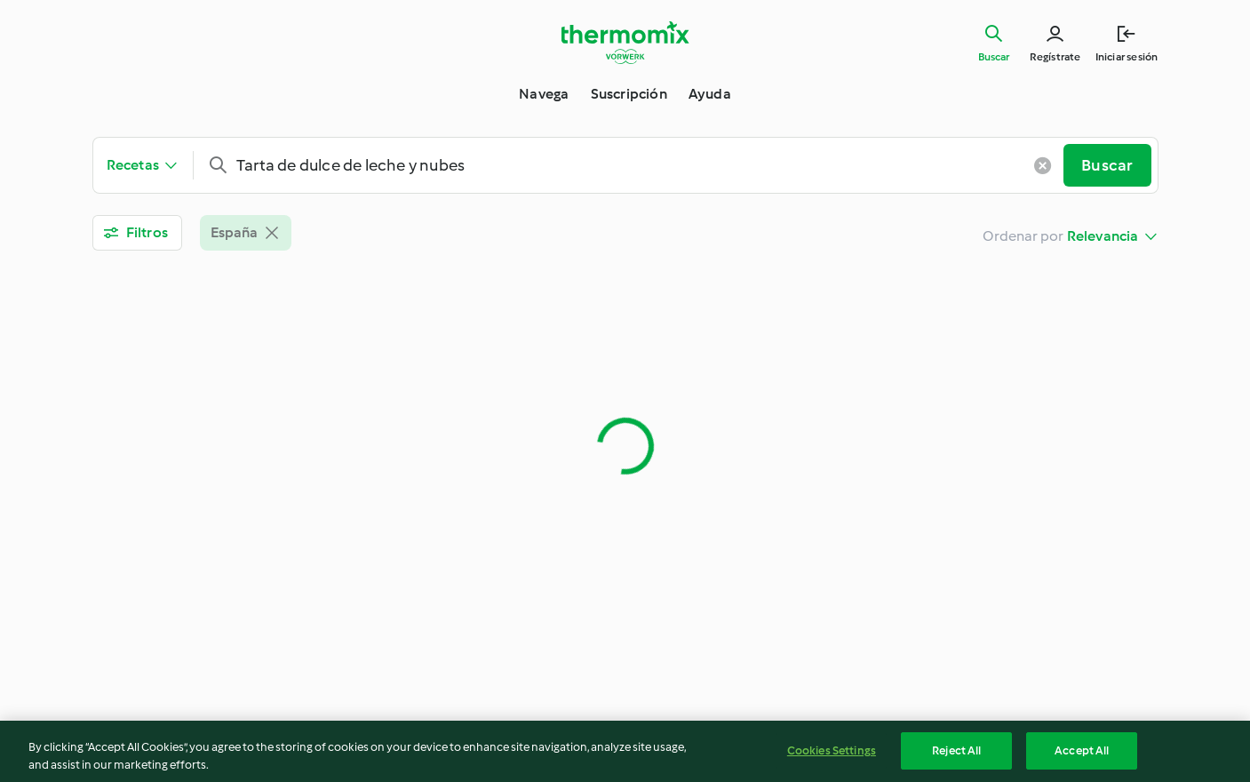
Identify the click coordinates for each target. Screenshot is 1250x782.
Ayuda (710, 93)
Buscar (993, 57)
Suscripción (629, 93)
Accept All (1082, 755)
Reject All (956, 755)
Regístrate (1055, 57)
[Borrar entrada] (1042, 165)
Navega (544, 93)
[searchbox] (635, 165)
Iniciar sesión (1126, 57)
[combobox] (635, 165)
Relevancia (1103, 235)
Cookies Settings (831, 755)
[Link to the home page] (625, 42)
